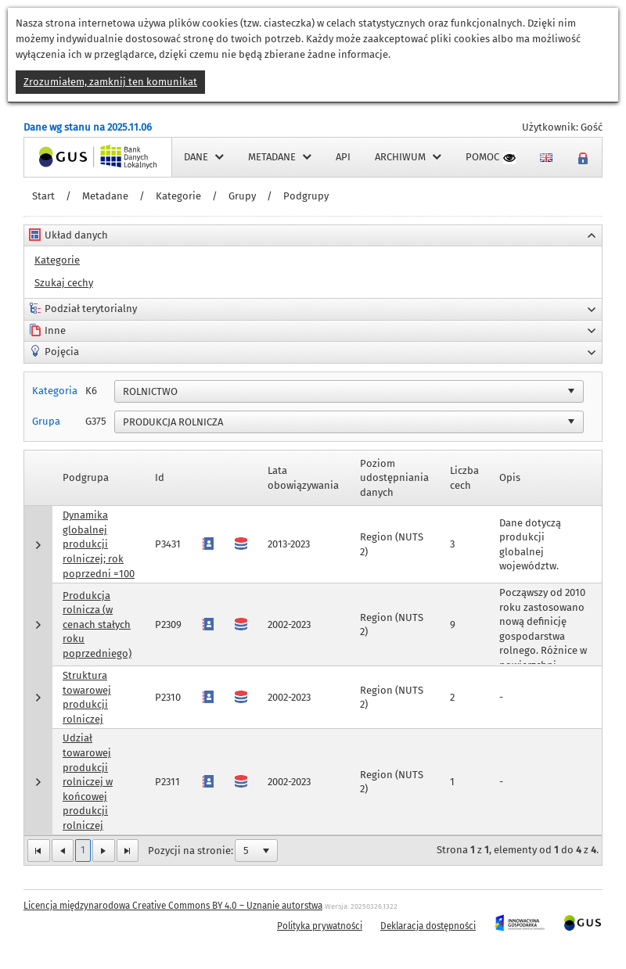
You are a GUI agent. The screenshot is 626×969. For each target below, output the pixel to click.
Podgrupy (306, 196)
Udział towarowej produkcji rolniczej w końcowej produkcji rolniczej (88, 781)
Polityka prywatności (319, 926)
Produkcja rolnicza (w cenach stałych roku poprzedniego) (97, 624)
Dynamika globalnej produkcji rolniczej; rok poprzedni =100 (99, 544)
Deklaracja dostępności (428, 926)
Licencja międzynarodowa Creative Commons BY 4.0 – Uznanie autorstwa (172, 905)
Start (43, 196)
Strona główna (58, 157)
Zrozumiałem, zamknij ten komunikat (110, 82)
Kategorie (178, 196)
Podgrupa (86, 477)
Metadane (105, 196)
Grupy (242, 196)
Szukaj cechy (63, 283)
